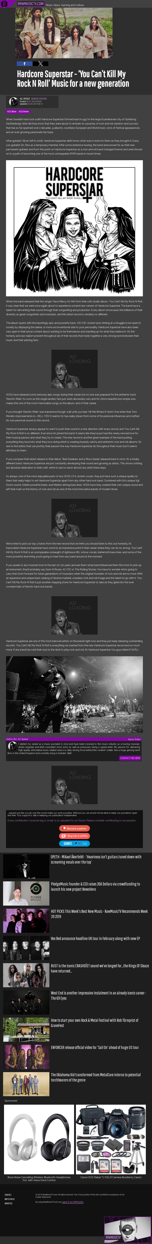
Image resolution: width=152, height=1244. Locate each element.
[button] (24, 63)
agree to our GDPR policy (72, 1202)
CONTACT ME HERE (130, 758)
